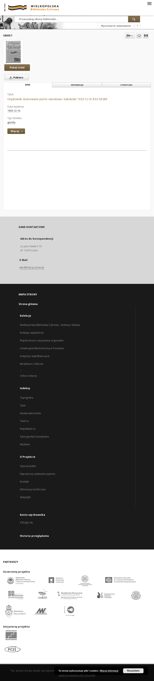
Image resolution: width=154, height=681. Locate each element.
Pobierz (15, 77)
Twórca (24, 421)
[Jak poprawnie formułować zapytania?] (137, 25)
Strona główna (28, 304)
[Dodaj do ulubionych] (139, 35)
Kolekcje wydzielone (32, 332)
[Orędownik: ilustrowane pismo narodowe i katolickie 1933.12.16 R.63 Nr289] (13, 52)
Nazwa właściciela (30, 413)
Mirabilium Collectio (31, 364)
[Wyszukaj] (134, 19)
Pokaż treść (17, 67)
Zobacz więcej (28, 375)
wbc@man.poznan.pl (31, 267)
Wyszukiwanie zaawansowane (116, 25)
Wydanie (25, 444)
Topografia (26, 397)
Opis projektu (28, 466)
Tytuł (23, 405)
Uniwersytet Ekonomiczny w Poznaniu (42, 348)
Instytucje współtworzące (35, 356)
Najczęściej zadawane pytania (37, 474)
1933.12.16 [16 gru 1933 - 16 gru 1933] (13, 110)
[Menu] (149, 3)
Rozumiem (133, 670)
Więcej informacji (109, 671)
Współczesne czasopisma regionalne (42, 340)
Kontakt (24, 481)
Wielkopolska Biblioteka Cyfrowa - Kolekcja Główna (50, 325)
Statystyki (25, 497)
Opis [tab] (27, 85)
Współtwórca (27, 429)
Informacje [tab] (77, 85)
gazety (11, 122)
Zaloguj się (26, 522)
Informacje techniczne (33, 489)
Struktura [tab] (126, 85)
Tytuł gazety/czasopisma (34, 436)
